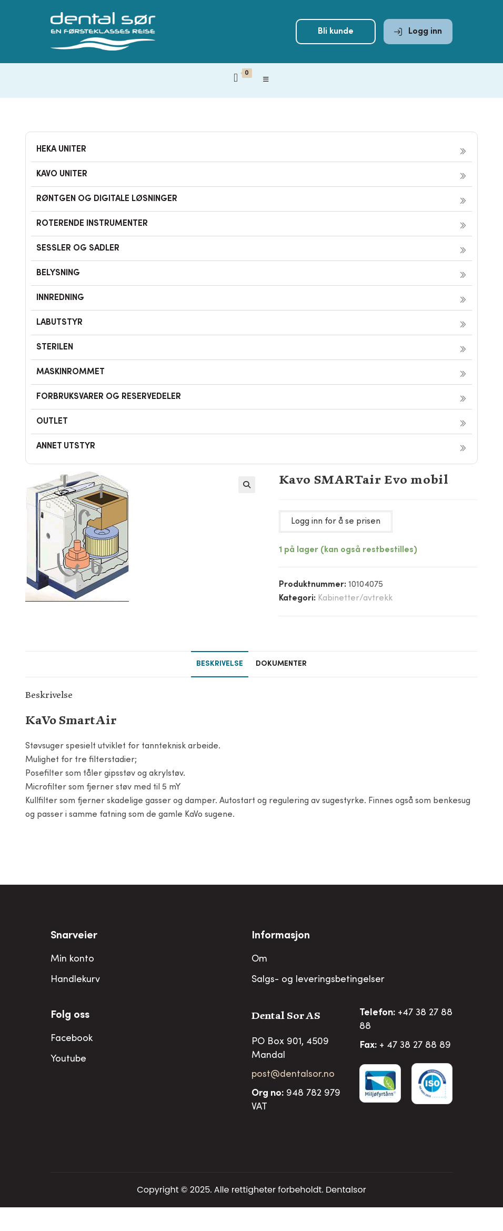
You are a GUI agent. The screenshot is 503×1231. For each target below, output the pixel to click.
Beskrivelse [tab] (219, 664)
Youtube (68, 1059)
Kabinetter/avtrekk (355, 598)
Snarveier (74, 936)
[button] (246, 484)
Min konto (72, 959)
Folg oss (70, 1015)
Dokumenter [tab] (281, 664)
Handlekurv (75, 980)
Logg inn (418, 32)
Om (259, 959)
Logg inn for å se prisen (335, 521)
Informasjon (281, 936)
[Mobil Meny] (266, 82)
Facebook (72, 1039)
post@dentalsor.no (293, 1074)
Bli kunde (336, 32)
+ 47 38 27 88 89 (415, 1045)
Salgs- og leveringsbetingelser (318, 980)
